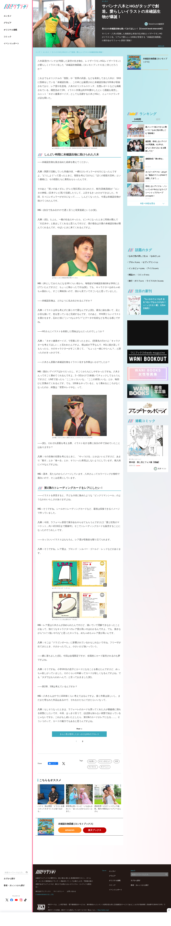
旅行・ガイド (136, 281)
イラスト (93, 767)
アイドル (153, 268)
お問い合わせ (71, 891)
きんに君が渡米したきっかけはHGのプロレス (79, 734)
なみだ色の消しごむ (138, 256)
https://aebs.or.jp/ (103, 910)
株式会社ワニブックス (43, 891)
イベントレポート (11, 43)
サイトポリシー (58, 891)
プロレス (134, 262)
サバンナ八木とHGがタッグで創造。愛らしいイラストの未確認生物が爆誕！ (78, 52)
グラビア (7, 23)
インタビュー (106, 761)
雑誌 (132, 275)
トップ (38, 52)
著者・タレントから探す (14, 885)
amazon (69, 830)
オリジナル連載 (10, 30)
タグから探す (9, 878)
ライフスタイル (154, 281)
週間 (158, 119)
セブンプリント (150, 262)
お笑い (92, 761)
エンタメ (7, 16)
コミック (7, 36)
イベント (105, 767)
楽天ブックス (94, 830)
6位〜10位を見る (147, 203)
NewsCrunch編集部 (154, 24)
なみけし (155, 256)
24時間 (137, 119)
